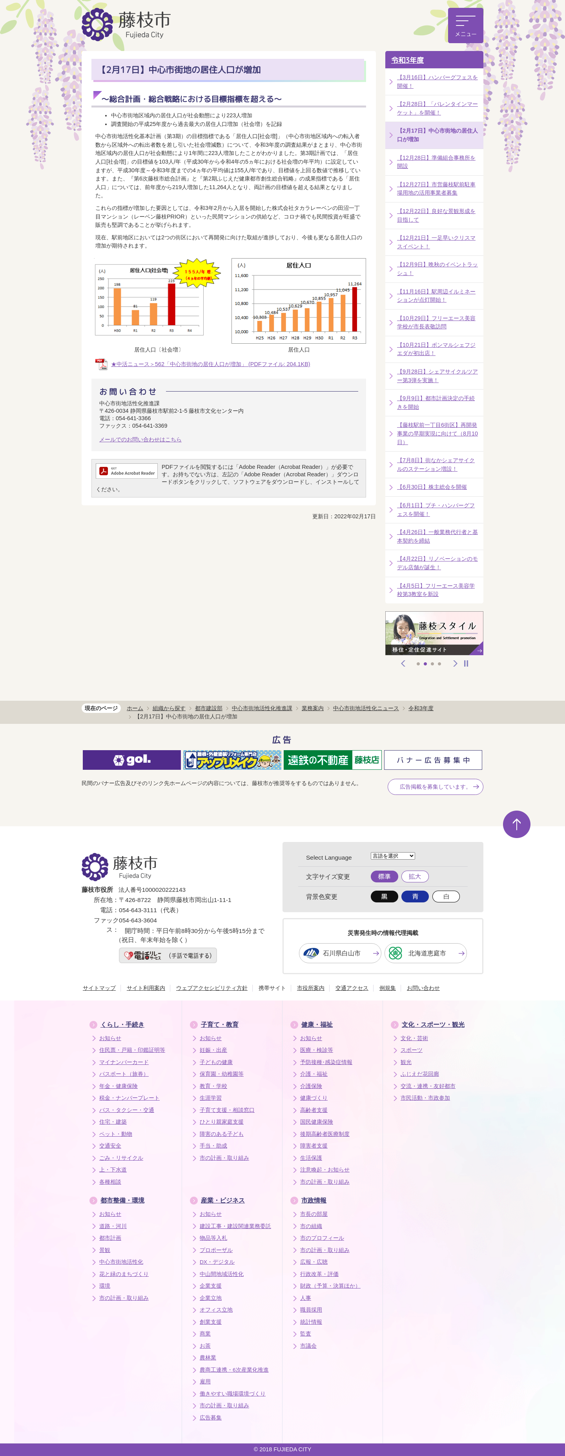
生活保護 (311, 1158)
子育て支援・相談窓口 (227, 1110)
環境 (104, 1286)
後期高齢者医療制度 (325, 1134)
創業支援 (211, 1322)
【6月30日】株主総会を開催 (432, 487)
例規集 (387, 988)
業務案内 (313, 708)
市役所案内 (310, 988)
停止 (466, 663)
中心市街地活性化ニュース (366, 708)
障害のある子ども (222, 1134)
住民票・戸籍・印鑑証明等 (132, 1050)
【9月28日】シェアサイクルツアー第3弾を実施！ (437, 375)
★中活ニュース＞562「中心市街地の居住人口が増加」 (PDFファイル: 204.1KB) (210, 364)
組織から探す (169, 708)
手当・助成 (213, 1146)
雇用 (205, 1382)
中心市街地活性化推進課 (262, 708)
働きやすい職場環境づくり (233, 1394)
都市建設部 (208, 708)
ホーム (135, 708)
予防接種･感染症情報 (326, 1062)
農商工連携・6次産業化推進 (234, 1370)
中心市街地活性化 (121, 1262)
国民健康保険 (316, 1122)
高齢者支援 (314, 1110)
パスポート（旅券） (124, 1074)
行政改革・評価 (319, 1274)
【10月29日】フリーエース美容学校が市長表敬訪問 (436, 322)
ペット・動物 (115, 1134)
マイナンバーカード (124, 1062)
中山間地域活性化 (222, 1274)
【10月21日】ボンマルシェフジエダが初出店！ (436, 349)
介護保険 (311, 1086)
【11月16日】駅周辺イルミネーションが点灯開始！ (436, 295)
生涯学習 (211, 1098)
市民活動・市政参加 (425, 1098)
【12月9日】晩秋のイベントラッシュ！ (437, 268)
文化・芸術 (414, 1038)
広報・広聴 (314, 1262)
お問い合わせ (423, 988)
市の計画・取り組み (224, 1158)
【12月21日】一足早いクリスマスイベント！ (436, 242)
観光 (406, 1062)
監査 (305, 1334)
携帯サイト (272, 988)
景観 (104, 1250)
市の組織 (311, 1226)
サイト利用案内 (146, 988)
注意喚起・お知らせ (325, 1170)
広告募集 (211, 1418)
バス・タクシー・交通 (126, 1110)
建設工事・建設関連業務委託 (235, 1226)
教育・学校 (213, 1086)
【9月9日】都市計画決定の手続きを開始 (436, 402)
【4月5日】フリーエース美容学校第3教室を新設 (436, 590)
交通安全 (110, 1146)
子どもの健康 (216, 1062)
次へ (455, 663)
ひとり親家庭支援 (222, 1122)
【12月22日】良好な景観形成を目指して (436, 215)
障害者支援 (314, 1146)
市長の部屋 (314, 1214)
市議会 (308, 1346)
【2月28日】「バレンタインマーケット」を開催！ (437, 108)
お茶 (205, 1346)
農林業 (208, 1358)
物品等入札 (213, 1238)
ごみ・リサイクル (121, 1158)
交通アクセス (351, 988)
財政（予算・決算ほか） (330, 1286)
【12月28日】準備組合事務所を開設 (436, 162)
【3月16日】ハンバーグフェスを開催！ (437, 81)
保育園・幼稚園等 (222, 1074)
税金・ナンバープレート (129, 1098)
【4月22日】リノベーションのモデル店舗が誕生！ (437, 563)
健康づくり (314, 1098)
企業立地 (211, 1298)
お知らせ (110, 1038)
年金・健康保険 (118, 1086)
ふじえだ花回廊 (420, 1074)
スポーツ (412, 1050)
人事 (305, 1298)
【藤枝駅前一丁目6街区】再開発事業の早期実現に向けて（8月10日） (437, 433)
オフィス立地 (216, 1310)
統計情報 (311, 1322)
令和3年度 (407, 60)
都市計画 (110, 1238)
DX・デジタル (217, 1262)
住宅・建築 (113, 1122)
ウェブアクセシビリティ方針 (212, 988)
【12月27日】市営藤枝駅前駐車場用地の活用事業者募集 (436, 188)
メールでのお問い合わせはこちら (140, 439)
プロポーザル (216, 1250)
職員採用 (311, 1310)
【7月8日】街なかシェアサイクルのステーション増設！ (436, 464)
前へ (403, 663)
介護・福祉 (314, 1074)
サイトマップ (99, 988)
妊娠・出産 (213, 1050)
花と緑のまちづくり (124, 1274)
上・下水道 (113, 1170)
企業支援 (211, 1286)
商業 (205, 1334)
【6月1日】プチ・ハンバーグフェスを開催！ (436, 509)
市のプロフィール (322, 1238)
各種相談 (110, 1182)
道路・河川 (113, 1226)
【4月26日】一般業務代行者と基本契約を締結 (437, 536)
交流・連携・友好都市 (428, 1086)
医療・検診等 (316, 1050)
